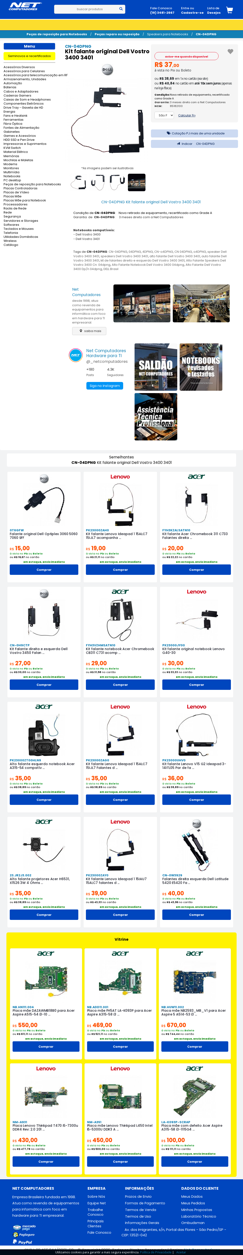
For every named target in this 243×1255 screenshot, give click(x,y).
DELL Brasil (110, 269)
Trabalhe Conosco (95, 1212)
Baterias (10, 87)
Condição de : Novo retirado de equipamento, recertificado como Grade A (142, 213)
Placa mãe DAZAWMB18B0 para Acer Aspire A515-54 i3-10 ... (44, 1012)
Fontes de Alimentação (21, 127)
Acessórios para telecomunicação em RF (29, 75)
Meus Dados (192, 1196)
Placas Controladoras (20, 188)
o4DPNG (199, 252)
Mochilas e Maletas (18, 160)
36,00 (172, 778)
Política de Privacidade (156, 1252)
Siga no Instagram (105, 385)
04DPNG (135, 252)
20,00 (172, 548)
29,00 (96, 663)
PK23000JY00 (173, 645)
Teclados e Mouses (19, 229)
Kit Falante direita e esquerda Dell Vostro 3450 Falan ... (39, 651)
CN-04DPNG (206, 34)
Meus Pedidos (193, 1203)
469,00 (99, 1025)
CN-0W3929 (172, 875)
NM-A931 (20, 1122)
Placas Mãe (13, 196)
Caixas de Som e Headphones (27, 99)
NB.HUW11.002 (172, 1007)
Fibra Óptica (13, 123)
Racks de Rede (15, 208)
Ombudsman (193, 1222)
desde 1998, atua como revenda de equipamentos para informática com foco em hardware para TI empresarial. (89, 311)
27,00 (20, 663)
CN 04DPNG (183, 252)
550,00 (25, 1025)
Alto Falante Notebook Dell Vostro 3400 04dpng (148, 265)
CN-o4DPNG (163, 252)
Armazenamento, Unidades (25, 79)
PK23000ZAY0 (97, 875)
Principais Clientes (96, 1223)
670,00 (173, 1025)
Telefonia (11, 233)
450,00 (99, 1140)
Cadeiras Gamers (17, 95)
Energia (9, 111)
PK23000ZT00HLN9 (25, 760)
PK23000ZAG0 (97, 760)
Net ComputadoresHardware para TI (106, 353)
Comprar (44, 570)
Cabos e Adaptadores (21, 91)
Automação (13, 83)
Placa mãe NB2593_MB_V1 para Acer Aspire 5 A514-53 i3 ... (193, 1012)
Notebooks (12, 176)
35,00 (20, 778)
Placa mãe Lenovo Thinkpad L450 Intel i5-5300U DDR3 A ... (120, 1127)
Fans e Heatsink (15, 115)
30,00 (172, 663)
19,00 (96, 548)
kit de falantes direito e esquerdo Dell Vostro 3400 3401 (143, 260)
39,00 (96, 893)
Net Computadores (86, 292)
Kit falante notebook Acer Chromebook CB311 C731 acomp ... (120, 651)
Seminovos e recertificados (29, 56)
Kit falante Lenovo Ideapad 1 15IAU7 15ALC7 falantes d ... (116, 881)
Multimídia (11, 172)
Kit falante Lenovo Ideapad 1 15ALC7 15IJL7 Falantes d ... (116, 766)
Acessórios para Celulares (24, 71)
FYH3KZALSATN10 (176, 530)
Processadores (16, 204)
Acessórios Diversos (19, 67)
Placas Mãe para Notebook (25, 200)
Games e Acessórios (20, 135)
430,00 (25, 1140)
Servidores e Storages (21, 220)
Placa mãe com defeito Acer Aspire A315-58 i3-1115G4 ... (191, 1127)
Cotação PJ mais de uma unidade (194, 133)
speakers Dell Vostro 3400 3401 (124, 256)
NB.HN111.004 (23, 1007)
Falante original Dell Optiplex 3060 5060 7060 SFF (44, 536)
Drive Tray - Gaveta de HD (23, 107)
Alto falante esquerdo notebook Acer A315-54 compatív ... (42, 766)
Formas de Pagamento (145, 1203)
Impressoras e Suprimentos (25, 144)
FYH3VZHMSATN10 (100, 645)
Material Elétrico (16, 152)
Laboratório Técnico (198, 1216)
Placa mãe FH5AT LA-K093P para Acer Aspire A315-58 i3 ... (119, 1012)
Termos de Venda (140, 1209)
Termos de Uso (138, 1216)
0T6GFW (17, 530)
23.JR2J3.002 (20, 875)
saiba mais (89, 331)
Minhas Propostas (196, 1209)
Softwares (11, 224)
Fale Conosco (99, 1232)
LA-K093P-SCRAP (175, 1122)
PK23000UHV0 (174, 760)
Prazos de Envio (138, 1196)
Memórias (11, 156)
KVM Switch (12, 148)
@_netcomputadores (107, 361)
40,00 (173, 893)
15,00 (20, 548)
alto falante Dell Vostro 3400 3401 (175, 256)
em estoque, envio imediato (44, 561)
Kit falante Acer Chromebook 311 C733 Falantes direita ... (195, 536)
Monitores (11, 168)
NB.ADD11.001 (97, 1007)
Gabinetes (12, 131)
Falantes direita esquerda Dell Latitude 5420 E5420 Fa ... (195, 881)
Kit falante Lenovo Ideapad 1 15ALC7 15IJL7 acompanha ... (116, 536)
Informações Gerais (142, 1222)
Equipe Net (97, 1203)
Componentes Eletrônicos (24, 103)
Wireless (10, 241)
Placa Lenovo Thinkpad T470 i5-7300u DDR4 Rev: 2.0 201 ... (45, 1127)
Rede (8, 212)
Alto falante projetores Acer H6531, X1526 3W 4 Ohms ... (40, 881)
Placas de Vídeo (16, 192)
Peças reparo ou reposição (117, 34)
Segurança (12, 216)
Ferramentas (13, 119)
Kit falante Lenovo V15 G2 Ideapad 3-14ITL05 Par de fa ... (194, 766)
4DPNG (147, 252)
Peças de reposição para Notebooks (57, 34)
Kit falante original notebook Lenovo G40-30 (193, 651)
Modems (10, 164)
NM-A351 (94, 1122)
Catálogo (11, 245)
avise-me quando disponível (186, 56)
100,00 (173, 1140)
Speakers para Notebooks (167, 34)
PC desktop (12, 180)
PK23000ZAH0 (97, 530)
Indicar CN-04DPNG (194, 144)
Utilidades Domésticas (21, 237)
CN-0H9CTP (20, 645)
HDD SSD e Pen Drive (19, 140)
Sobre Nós (96, 1196)
